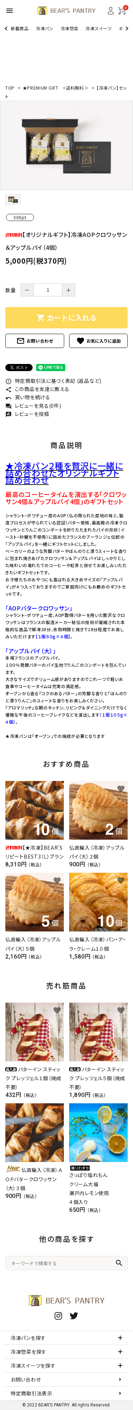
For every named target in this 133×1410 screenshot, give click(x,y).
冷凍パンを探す (28, 1337)
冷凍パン (45, 28)
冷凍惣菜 (70, 28)
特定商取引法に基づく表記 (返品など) (53, 380)
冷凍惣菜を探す (28, 1351)
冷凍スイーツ (98, 28)
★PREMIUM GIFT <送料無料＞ (56, 88)
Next (126, 28)
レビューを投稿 (27, 413)
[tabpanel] (66, 145)
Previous (7, 28)
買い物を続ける (27, 397)
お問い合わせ (34, 341)
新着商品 (20, 28)
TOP (10, 88)
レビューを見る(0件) (33, 405)
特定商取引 (31, 1393)
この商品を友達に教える (37, 388)
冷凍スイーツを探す (33, 1365)
